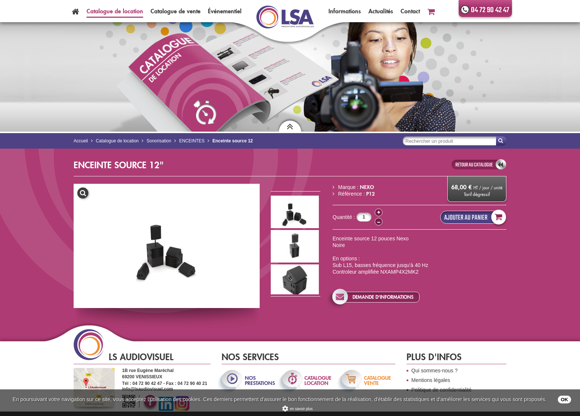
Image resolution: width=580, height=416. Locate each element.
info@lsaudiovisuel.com (147, 389)
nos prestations (259, 380)
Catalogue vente (175, 11)
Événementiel (225, 11)
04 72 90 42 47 (490, 10)
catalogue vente (377, 380)
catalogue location (317, 380)
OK (564, 399)
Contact (410, 11)
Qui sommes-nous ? (434, 370)
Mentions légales (430, 380)
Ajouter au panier (473, 217)
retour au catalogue (474, 164)
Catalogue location (115, 11)
